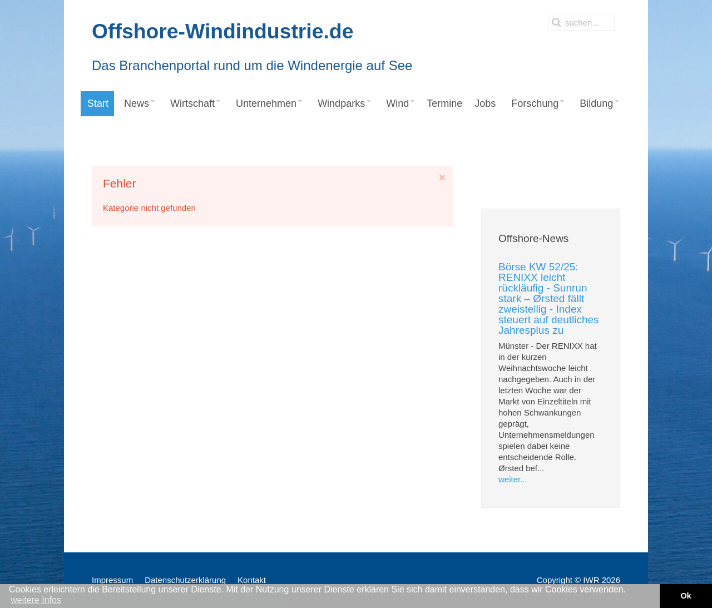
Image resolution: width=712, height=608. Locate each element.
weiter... (512, 479)
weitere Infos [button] (36, 600)
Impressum (112, 580)
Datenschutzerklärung (185, 580)
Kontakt (252, 580)
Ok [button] (685, 595)
